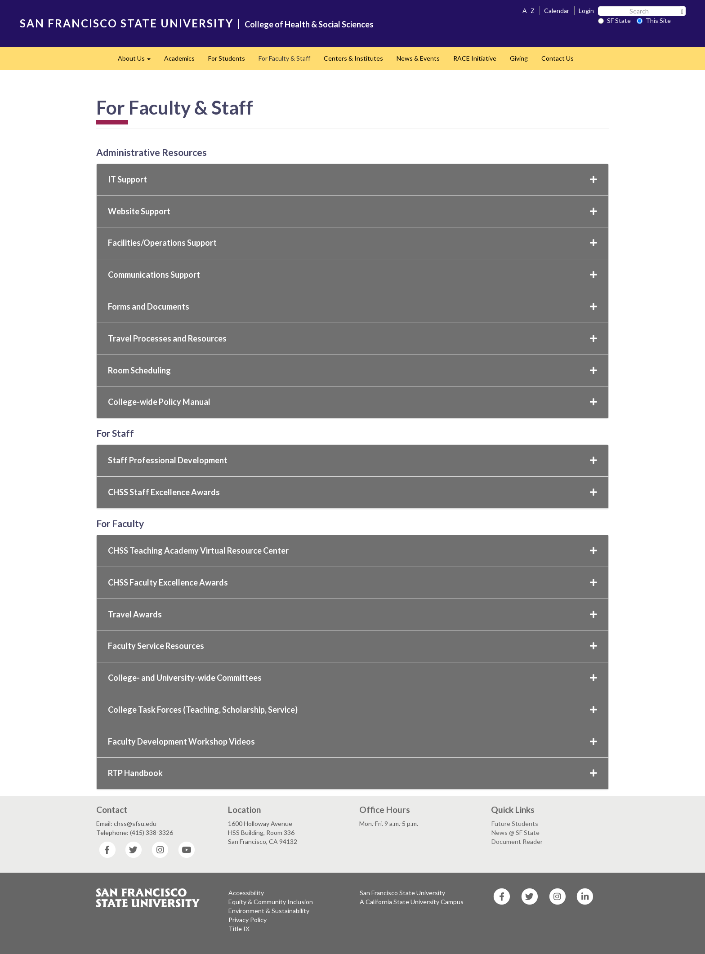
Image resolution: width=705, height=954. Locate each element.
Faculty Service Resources (352, 646)
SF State (614, 20)
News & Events (418, 58)
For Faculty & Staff (284, 58)
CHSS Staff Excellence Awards (352, 492)
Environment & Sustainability (268, 910)
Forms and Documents (352, 306)
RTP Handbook (352, 773)
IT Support (352, 179)
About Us (137, 60)
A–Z (528, 10)
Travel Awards (352, 614)
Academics (179, 58)
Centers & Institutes (353, 58)
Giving (519, 58)
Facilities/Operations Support (352, 243)
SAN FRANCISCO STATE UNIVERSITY (126, 23)
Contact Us (557, 58)
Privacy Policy (247, 919)
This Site (654, 20)
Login (586, 10)
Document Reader (517, 841)
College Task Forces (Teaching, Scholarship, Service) (352, 709)
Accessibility (246, 892)
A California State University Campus (412, 901)
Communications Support (352, 275)
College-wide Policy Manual (352, 402)
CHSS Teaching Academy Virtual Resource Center (352, 550)
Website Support (352, 211)
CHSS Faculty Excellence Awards (352, 582)
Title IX (239, 928)
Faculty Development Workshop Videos (352, 741)
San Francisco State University (402, 892)
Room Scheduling (352, 370)
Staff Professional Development (352, 460)
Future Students (514, 823)
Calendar (556, 10)
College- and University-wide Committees (352, 678)
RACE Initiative (474, 58)
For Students (226, 58)
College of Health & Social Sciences (309, 24)
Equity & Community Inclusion (270, 901)
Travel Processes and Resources (352, 338)
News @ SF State (515, 832)
